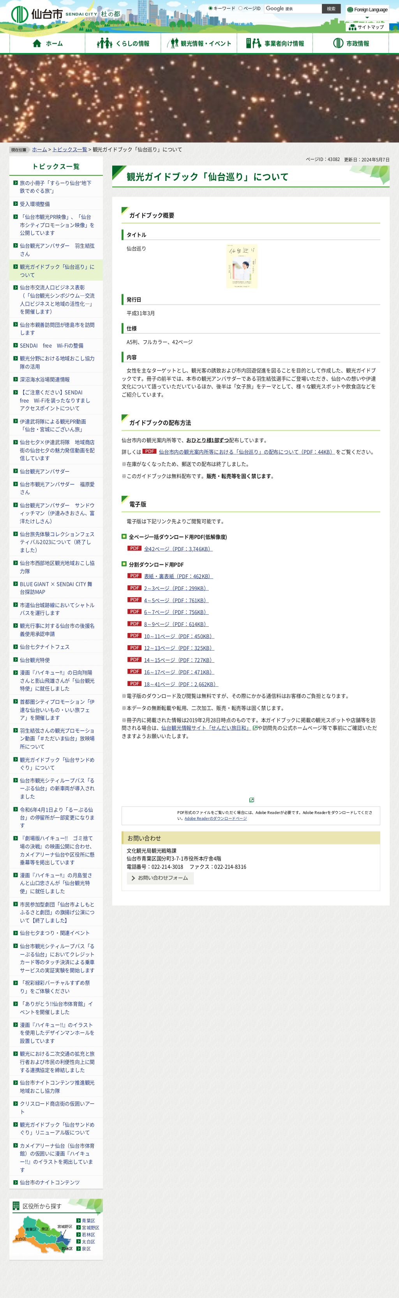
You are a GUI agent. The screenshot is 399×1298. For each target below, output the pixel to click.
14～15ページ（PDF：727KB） (179, 573)
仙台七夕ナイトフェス (45, 560)
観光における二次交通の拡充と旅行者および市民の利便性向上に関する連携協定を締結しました (57, 975)
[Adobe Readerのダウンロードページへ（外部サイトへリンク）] (149, 726)
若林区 (88, 1148)
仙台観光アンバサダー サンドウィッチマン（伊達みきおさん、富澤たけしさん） (57, 426)
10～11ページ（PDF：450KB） (179, 549)
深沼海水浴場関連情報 (45, 292)
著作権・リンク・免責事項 (90, 1222)
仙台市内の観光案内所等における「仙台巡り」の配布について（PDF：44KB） (247, 365)
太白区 (88, 1155)
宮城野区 (90, 1141)
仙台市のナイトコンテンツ (50, 1096)
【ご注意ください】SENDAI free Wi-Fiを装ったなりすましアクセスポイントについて (55, 313)
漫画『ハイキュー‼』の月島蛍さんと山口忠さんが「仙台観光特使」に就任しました (56, 796)
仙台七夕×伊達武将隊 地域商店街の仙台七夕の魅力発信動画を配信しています (57, 363)
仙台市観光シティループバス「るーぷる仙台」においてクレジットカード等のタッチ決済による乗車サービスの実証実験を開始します (57, 871)
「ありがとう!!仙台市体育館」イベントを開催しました (56, 921)
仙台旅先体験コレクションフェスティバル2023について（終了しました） (57, 455)
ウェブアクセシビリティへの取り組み (238, 1222)
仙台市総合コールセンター (302, 1238)
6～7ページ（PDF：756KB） (176, 525)
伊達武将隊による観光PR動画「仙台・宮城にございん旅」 (53, 339)
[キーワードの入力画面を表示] (210, 27)
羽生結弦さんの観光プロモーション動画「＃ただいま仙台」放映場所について (57, 651)
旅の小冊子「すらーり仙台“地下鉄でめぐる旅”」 (55, 100)
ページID (249, 27)
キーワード (221, 27)
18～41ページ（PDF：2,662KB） (181, 597)
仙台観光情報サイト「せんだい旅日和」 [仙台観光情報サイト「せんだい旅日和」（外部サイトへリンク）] (206, 641)
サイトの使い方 (36, 1222)
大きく (300, 17)
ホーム (39, 62)
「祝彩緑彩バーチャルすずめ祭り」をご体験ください (55, 900)
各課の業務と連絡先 (277, 1258)
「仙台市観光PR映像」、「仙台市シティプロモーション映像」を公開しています (57, 138)
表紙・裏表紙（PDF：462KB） (179, 489)
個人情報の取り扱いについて (157, 1222)
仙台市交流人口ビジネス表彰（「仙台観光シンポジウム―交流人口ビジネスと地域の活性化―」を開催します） (57, 213)
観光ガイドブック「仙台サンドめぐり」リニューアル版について (57, 1042)
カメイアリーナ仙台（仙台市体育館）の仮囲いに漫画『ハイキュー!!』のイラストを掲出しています (57, 1071)
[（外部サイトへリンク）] (251, 713)
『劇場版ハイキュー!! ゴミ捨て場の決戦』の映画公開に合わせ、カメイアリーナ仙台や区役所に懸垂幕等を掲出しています (57, 764)
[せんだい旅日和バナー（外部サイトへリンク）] (251, 703)
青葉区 (88, 1134)
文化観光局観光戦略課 (152, 763)
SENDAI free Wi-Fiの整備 (51, 258)
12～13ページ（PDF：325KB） (179, 561)
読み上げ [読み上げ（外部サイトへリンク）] (256, 8)
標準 (311, 8)
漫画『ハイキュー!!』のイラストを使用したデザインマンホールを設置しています (57, 946)
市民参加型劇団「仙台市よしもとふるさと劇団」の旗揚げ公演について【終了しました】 (57, 825)
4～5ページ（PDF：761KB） (176, 513)
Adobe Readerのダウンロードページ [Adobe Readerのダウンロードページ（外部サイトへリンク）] (216, 731)
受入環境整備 (35, 117)
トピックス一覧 (69, 62)
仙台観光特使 (35, 573)
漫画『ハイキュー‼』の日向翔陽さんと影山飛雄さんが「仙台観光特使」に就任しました (57, 594)
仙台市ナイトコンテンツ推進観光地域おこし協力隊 (57, 1000)
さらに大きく (325, 17)
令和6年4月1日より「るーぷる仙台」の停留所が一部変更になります (57, 730)
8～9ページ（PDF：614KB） (176, 537)
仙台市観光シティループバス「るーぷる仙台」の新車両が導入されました (57, 701)
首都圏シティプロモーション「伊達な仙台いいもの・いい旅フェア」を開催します (57, 623)
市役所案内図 (277, 1271)
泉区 (86, 1162)
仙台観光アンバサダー (45, 384)
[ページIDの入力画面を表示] (240, 27)
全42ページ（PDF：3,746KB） (178, 462)
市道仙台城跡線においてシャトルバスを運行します (57, 522)
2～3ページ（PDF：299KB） (176, 501)
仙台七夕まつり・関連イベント (55, 846)
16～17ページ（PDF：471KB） (179, 585)
